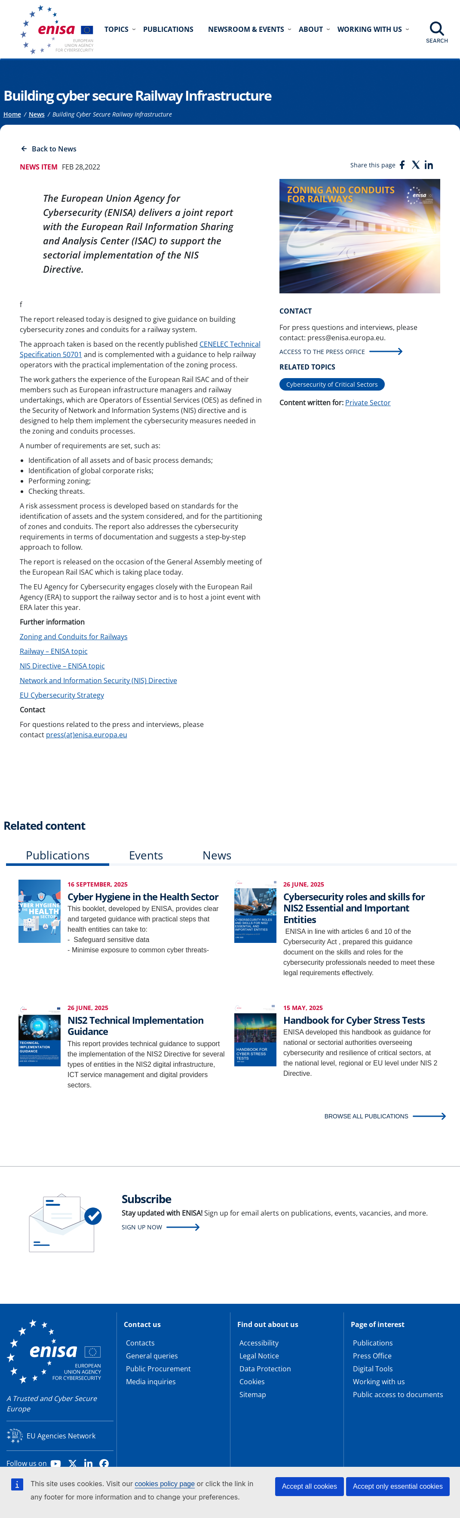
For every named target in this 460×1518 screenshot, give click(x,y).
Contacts (140, 1343)
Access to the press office (322, 352)
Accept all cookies (309, 1486)
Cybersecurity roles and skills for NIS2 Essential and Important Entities (354, 908)
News (216, 855)
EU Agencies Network (61, 1436)
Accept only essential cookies (398, 1486)
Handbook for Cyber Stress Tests (354, 1019)
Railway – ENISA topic (54, 651)
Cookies (252, 1381)
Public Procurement (158, 1368)
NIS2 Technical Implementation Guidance (135, 1025)
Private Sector (368, 402)
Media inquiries (151, 1381)
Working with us (379, 1381)
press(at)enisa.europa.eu (86, 734)
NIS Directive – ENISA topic (62, 666)
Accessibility (259, 1343)
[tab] (57, 857)
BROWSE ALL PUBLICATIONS (366, 1116)
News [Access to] (37, 114)
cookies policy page (165, 1483)
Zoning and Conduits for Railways (74, 636)
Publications (168, 29)
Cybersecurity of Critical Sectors (332, 384)
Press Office (372, 1356)
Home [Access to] (12, 114)
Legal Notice (259, 1356)
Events (146, 855)
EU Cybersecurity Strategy (62, 695)
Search (437, 40)
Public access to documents (398, 1394)
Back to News (54, 149)
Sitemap (252, 1394)
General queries (152, 1356)
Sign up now (142, 1227)
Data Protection (265, 1368)
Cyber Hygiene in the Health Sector (142, 896)
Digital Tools (373, 1368)
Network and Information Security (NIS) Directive (98, 680)
